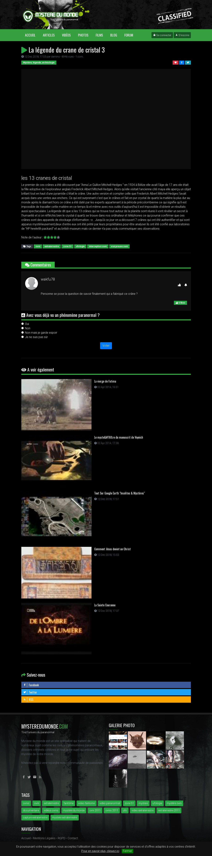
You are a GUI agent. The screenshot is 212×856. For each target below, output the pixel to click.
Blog (113, 35)
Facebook (31, 685)
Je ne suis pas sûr (36, 337)
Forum (128, 35)
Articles (49, 35)
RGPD (61, 838)
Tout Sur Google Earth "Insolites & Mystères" (119, 493)
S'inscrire (182, 35)
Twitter (30, 692)
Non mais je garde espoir (41, 332)
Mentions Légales (44, 838)
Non (27, 328)
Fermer (127, 851)
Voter (106, 345)
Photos (83, 35)
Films (99, 35)
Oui (27, 324)
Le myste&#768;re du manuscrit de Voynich (118, 437)
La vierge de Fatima (105, 381)
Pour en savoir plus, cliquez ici (100, 851)
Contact (73, 838)
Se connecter (162, 35)
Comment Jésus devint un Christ (112, 549)
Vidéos (66, 35)
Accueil (32, 34)
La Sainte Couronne (104, 605)
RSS (28, 699)
